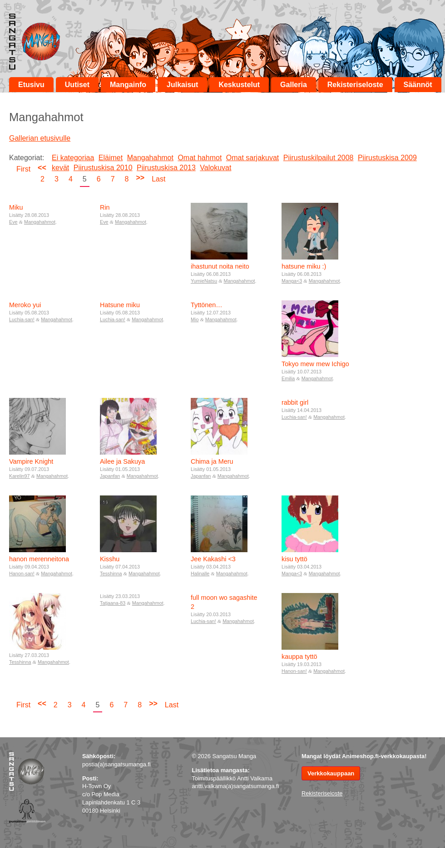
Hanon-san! (22, 573)
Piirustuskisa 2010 (103, 168)
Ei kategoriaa (73, 158)
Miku (16, 207)
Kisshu (109, 559)
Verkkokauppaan (330, 773)
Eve (13, 222)
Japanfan (110, 476)
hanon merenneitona (39, 559)
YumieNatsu (204, 281)
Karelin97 (19, 476)
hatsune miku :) (304, 266)
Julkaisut (182, 84)
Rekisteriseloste (355, 84)
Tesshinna (111, 573)
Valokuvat (215, 168)
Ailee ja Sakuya (122, 461)
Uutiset (77, 84)
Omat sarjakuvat (252, 158)
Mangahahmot (150, 158)
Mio (194, 319)
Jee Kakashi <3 (213, 559)
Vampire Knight (31, 461)
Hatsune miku (120, 305)
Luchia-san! (22, 319)
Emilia (288, 378)
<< (42, 168)
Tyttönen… (206, 305)
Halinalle (200, 573)
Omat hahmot (200, 158)
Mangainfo (128, 84)
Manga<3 (292, 281)
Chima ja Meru (212, 461)
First (23, 169)
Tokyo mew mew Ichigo (315, 364)
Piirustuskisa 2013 (166, 168)
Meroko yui (25, 305)
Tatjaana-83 (112, 603)
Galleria (293, 84)
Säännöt (418, 84)
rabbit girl (295, 402)
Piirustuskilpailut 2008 (318, 158)
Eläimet (111, 158)
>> (140, 177)
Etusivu (31, 84)
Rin (105, 207)
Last (158, 179)
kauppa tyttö (299, 656)
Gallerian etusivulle (39, 138)
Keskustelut (239, 84)
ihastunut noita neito (220, 266)
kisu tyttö (294, 559)
